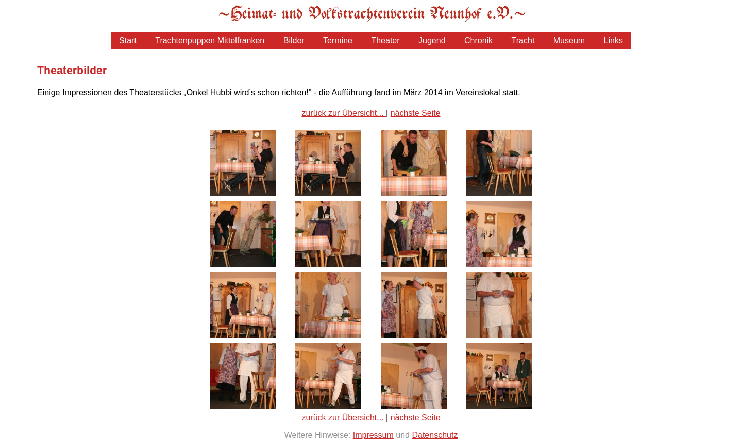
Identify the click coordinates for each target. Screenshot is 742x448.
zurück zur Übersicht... (343, 113)
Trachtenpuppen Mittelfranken (209, 40)
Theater (385, 40)
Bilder (294, 40)
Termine (337, 40)
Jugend (432, 40)
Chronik (478, 40)
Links (613, 40)
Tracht (523, 40)
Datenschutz (435, 434)
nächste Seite (416, 113)
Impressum (373, 434)
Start (128, 40)
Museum (569, 40)
